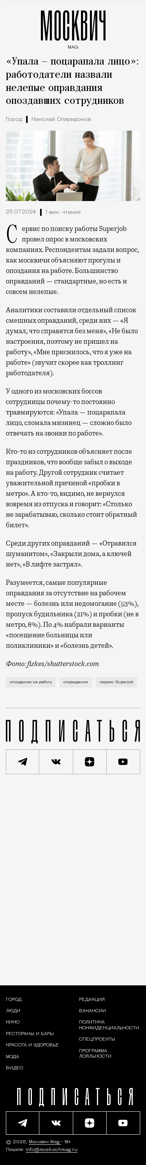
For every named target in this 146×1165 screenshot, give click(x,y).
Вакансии (92, 1011)
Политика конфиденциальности (109, 1025)
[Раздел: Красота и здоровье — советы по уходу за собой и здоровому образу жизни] (32, 1045)
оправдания (75, 682)
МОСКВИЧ (73, 28)
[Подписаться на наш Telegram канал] (22, 761)
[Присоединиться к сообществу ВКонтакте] (56, 761)
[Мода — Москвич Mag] (12, 1057)
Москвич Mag (45, 1142)
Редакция (92, 999)
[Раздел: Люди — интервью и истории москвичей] (13, 1011)
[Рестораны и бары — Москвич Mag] (30, 1034)
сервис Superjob (116, 682)
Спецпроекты (97, 1039)
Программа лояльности (95, 1054)
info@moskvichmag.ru (51, 1150)
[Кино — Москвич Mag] (12, 1022)
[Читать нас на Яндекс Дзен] (90, 761)
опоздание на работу (31, 682)
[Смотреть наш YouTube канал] (123, 761)
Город (14, 119)
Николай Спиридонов (61, 119)
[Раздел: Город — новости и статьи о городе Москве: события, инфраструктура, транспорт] (13, 999)
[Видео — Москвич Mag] (14, 1068)
